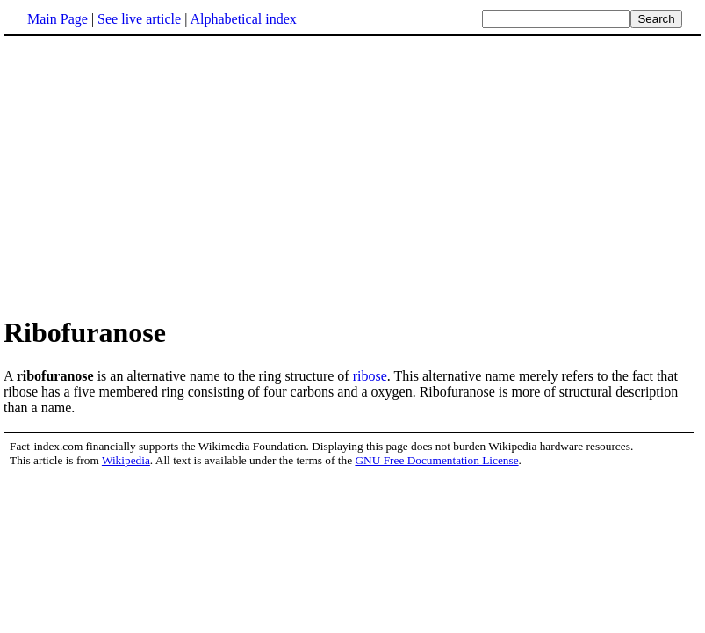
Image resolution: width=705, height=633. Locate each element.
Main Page (57, 18)
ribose (370, 375)
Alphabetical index (243, 18)
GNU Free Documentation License (436, 460)
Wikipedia (126, 460)
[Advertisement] (151, 175)
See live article (139, 18)
